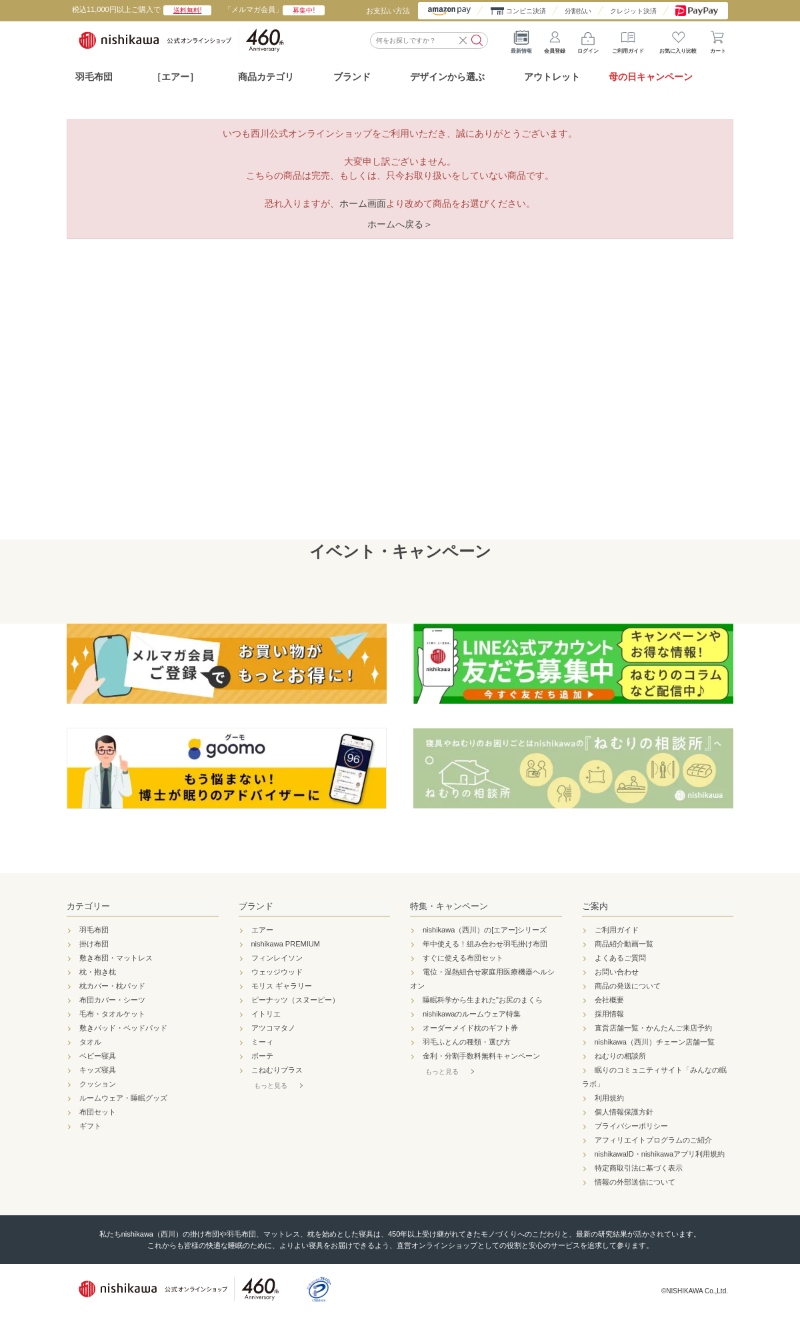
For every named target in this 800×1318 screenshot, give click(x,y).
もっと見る (270, 1085)
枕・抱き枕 (97, 972)
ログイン (588, 40)
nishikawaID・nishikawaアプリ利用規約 (660, 1154)
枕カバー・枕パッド (112, 986)
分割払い (578, 11)
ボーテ (262, 1056)
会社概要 (609, 1000)
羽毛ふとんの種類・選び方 (467, 1042)
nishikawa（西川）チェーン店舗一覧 (655, 1042)
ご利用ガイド (628, 40)
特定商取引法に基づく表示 (639, 1168)
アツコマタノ (273, 1028)
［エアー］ (175, 76)
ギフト (90, 1126)
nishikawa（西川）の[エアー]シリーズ (485, 930)
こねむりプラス (277, 1070)
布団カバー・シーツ (112, 1000)
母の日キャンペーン (651, 76)
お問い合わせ (617, 972)
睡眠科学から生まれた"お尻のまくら (483, 1000)
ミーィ (262, 1042)
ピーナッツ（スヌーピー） (295, 1000)
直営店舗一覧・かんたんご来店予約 (653, 1028)
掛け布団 (94, 944)
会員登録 (554, 40)
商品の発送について (628, 986)
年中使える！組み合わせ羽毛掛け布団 (485, 944)
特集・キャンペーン (449, 906)
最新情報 (521, 40)
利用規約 (609, 1098)
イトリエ (266, 1014)
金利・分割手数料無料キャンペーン (481, 1056)
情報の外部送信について (635, 1182)
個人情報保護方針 (624, 1112)
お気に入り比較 (678, 40)
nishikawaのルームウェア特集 (472, 1014)
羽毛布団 (94, 76)
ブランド (256, 906)
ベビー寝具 (97, 1056)
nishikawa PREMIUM (285, 944)
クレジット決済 (633, 11)
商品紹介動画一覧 (624, 944)
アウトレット (552, 76)
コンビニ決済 (526, 11)
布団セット (97, 1112)
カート (718, 40)
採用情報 (609, 1014)
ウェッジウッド (277, 972)
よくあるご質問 (620, 958)
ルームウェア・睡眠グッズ (123, 1098)
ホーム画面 (362, 203)
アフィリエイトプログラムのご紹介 (653, 1140)
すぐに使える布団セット (463, 958)
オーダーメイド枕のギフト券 (470, 1028)
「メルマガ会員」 (274, 9)
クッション (97, 1084)
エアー (262, 930)
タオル (90, 1042)
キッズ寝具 (97, 1070)
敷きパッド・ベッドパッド (123, 1028)
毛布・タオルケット (112, 1014)
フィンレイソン (277, 958)
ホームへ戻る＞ (400, 224)
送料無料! (187, 10)
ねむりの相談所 (620, 1056)
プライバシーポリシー (631, 1126)
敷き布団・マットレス (116, 958)
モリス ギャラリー (281, 986)
